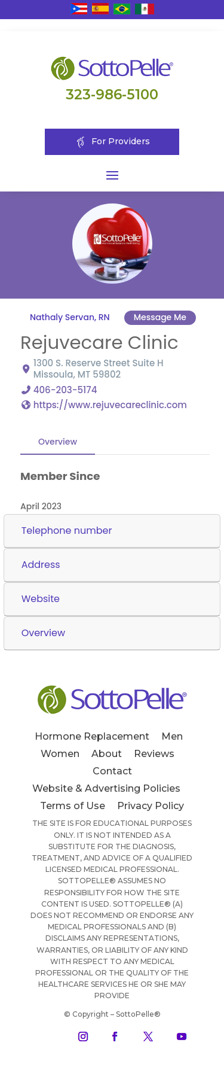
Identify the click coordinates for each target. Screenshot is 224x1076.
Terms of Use (72, 805)
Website (41, 599)
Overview (57, 441)
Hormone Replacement (92, 736)
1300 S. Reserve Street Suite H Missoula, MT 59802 (98, 368)
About (106, 753)
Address (41, 565)
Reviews (154, 753)
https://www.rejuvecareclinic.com (110, 404)
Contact (112, 771)
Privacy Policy (150, 805)
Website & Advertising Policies (106, 788)
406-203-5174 (65, 389)
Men (172, 736)
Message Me (159, 317)
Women (60, 753)
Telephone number (67, 530)
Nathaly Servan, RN (70, 317)
